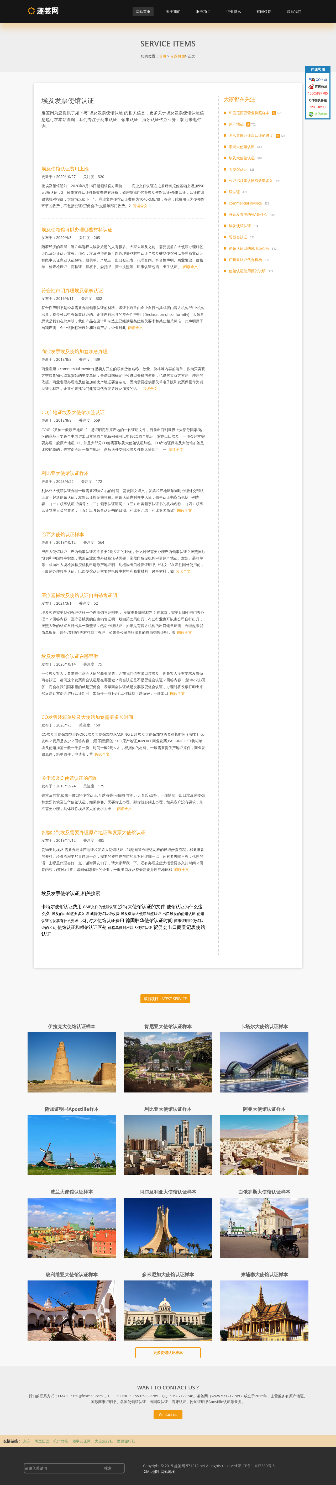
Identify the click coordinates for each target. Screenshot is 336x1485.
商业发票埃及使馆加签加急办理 (74, 351)
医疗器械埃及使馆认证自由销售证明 (79, 595)
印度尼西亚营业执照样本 (249, 112)
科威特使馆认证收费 (102, 913)
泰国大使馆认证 (242, 146)
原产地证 (236, 124)
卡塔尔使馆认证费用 (61, 906)
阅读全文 (140, 205)
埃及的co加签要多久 (68, 913)
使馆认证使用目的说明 (247, 270)
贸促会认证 (238, 236)
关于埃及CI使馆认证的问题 (69, 778)
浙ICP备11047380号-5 (256, 1465)
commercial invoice (245, 203)
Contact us (168, 1414)
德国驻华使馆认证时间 (149, 920)
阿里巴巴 (42, 1441)
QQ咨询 (321, 79)
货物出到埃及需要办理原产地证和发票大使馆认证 (93, 832)
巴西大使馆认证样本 (62, 534)
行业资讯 (233, 11)
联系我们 (294, 11)
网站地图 (168, 1471)
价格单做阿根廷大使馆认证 (130, 927)
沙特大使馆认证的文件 (141, 906)
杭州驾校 (61, 1441)
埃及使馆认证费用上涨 (65, 168)
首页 (162, 56)
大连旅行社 (104, 1441)
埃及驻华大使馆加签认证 (141, 913)
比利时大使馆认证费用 (102, 920)
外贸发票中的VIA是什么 (248, 214)
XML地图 (151, 1471)
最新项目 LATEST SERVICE (165, 998)
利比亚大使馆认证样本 (65, 473)
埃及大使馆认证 (242, 157)
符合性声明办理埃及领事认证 (72, 290)
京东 (27, 1441)
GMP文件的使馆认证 (100, 906)
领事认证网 (82, 1441)
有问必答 (263, 11)
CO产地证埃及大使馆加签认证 (73, 412)
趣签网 (43, 10)
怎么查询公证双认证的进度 (251, 135)
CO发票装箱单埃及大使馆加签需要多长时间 (87, 717)
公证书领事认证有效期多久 (251, 180)
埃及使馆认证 (240, 225)
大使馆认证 (238, 169)
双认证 (234, 191)
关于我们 (173, 11)
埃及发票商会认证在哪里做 (69, 656)
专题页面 (177, 56)
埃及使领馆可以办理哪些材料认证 (76, 229)
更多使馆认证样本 (168, 1352)
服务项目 (203, 11)
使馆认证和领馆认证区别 (82, 927)
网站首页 (143, 11)
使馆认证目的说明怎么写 (249, 248)
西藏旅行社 (126, 1441)
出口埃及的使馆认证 (179, 913)
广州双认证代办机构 (245, 259)
